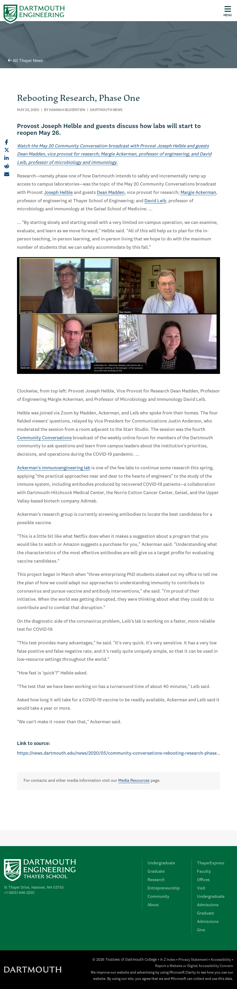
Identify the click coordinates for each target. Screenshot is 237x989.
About (153, 905)
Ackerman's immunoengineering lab (53, 468)
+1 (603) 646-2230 (19, 893)
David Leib (155, 201)
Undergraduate (161, 863)
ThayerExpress (210, 863)
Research (156, 880)
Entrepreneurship (164, 888)
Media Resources (134, 781)
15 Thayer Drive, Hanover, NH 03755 (34, 887)
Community (158, 897)
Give (201, 930)
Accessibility (221, 960)
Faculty (204, 872)
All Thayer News (25, 61)
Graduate (156, 872)
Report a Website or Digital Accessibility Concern (194, 966)
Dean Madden (111, 192)
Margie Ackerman (198, 192)
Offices (203, 880)
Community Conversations (44, 438)
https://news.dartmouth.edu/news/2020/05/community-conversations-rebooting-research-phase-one (121, 753)
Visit (201, 888)
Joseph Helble (58, 192)
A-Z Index (168, 960)
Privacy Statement (193, 960)
